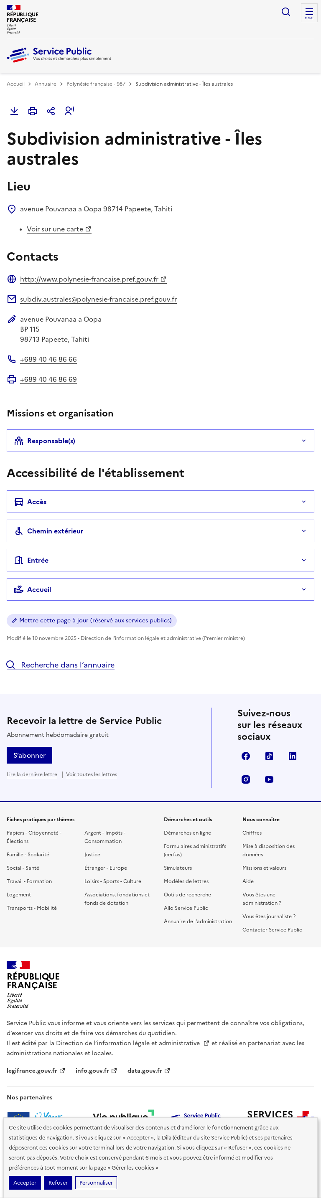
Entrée (31, 560)
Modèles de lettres (186, 881)
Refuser (58, 1183)
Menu (309, 18)
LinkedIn (292, 756)
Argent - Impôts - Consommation (104, 837)
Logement (19, 894)
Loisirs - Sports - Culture (112, 881)
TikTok (269, 756)
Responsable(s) (44, 441)
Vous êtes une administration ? (261, 899)
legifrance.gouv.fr (36, 1070)
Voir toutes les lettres (91, 774)
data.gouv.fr (149, 1070)
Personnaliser (96, 1183)
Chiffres (252, 833)
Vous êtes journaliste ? (269, 916)
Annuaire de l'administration (198, 921)
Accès (30, 502)
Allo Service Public (186, 908)
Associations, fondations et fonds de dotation (117, 899)
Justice (92, 854)
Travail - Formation (29, 881)
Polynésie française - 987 (95, 84)
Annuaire (45, 84)
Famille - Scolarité (28, 854)
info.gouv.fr (96, 1070)
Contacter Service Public (272, 930)
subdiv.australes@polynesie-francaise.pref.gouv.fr (98, 299)
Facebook (245, 756)
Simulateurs (178, 868)
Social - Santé (23, 868)
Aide (248, 881)
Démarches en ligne (187, 833)
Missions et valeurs (264, 868)
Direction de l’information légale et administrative (133, 1043)
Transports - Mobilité (32, 908)
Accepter (24, 1183)
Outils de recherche (187, 894)
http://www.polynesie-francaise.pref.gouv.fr (93, 279)
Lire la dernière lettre (32, 774)
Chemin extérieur (49, 531)
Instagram (245, 779)
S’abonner (29, 755)
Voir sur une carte (59, 229)
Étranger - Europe (105, 868)
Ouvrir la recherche (286, 11)
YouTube (269, 779)
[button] (69, 111)
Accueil (16, 84)
